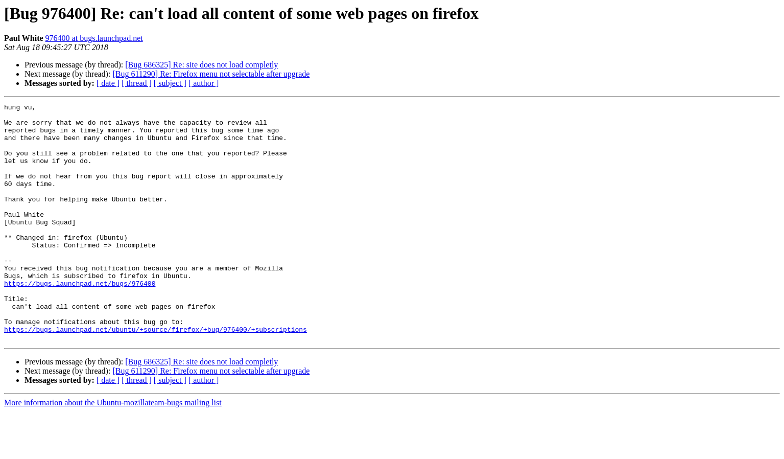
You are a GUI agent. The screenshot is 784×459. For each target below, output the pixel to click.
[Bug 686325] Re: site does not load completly (201, 64)
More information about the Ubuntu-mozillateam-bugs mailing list (113, 450)
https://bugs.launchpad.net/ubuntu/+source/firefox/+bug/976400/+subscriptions (155, 375)
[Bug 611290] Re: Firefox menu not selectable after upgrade (211, 74)
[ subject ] (170, 83)
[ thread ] (137, 83)
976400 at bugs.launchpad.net (94, 38)
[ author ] (203, 83)
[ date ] (108, 83)
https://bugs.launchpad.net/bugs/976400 (79, 320)
